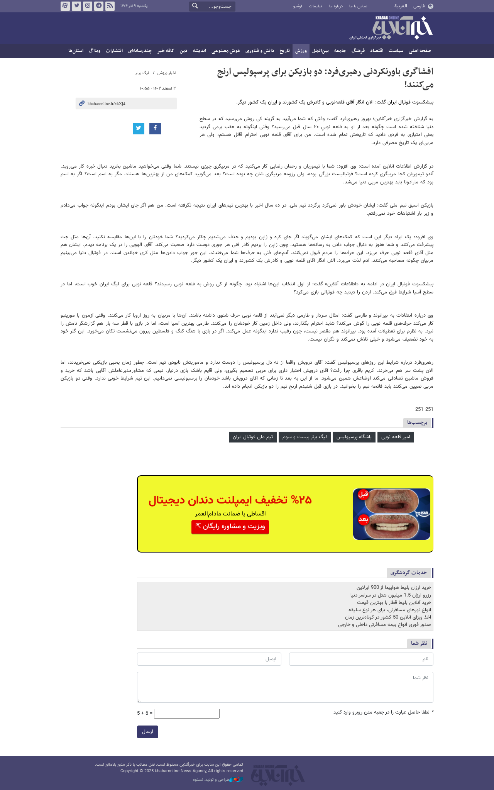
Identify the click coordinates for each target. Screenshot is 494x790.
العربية (400, 6)
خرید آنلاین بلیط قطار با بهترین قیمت (394, 603)
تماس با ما (358, 6)
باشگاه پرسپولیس (354, 437)
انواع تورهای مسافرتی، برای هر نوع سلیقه (390, 610)
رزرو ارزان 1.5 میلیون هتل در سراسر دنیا (390, 595)
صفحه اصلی (420, 51)
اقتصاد (376, 51)
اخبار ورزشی (166, 73)
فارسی (419, 6)
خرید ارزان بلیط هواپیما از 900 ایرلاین (394, 588)
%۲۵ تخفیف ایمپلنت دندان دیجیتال (230, 501)
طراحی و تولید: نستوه (218, 780)
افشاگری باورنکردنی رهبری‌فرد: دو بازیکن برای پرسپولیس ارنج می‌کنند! (325, 78)
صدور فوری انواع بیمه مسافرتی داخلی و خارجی (384, 625)
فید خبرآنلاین (110, 6)
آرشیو (297, 6)
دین (184, 51)
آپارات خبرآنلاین (65, 6)
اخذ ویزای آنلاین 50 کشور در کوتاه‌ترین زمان (388, 617)
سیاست (396, 51)
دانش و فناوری (259, 51)
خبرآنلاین (391, 28)
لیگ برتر (142, 73)
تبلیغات (315, 6)
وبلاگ (94, 51)
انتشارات (114, 51)
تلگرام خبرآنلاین (99, 6)
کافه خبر (165, 51)
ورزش (301, 51)
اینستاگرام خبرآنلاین (87, 6)
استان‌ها (75, 51)
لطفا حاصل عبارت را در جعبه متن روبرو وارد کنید (383, 712)
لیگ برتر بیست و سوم (305, 437)
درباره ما (336, 6)
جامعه (340, 51)
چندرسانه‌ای (140, 51)
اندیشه (199, 51)
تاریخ (285, 51)
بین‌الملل (320, 51)
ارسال (147, 732)
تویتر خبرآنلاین (76, 6)
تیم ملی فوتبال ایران (253, 437)
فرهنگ (358, 51)
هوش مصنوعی (225, 51)
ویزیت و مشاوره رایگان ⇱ (230, 526)
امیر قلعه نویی (395, 437)
